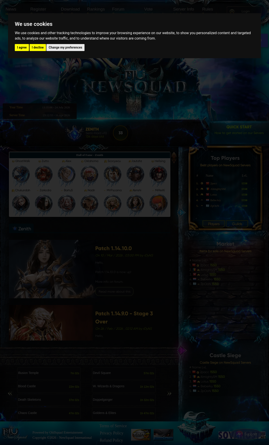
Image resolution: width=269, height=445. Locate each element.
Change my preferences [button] (65, 47)
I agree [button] (22, 47)
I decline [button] (38, 47)
